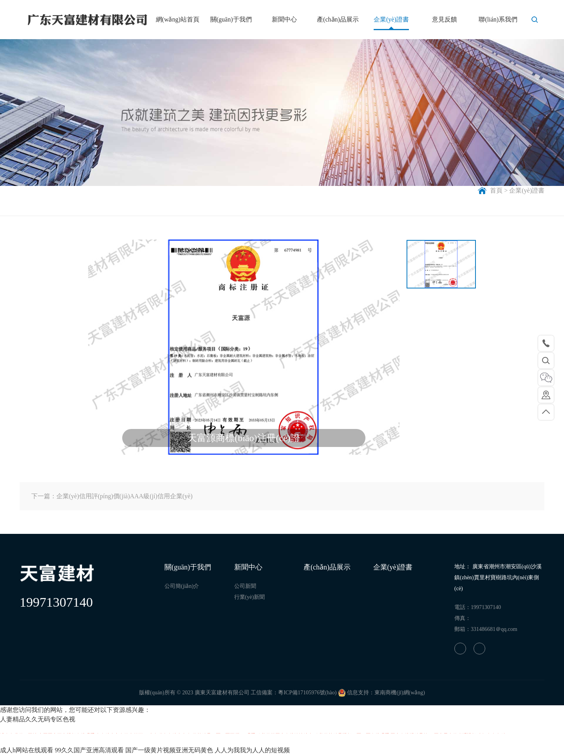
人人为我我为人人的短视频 (252, 750)
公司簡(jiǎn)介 (181, 586)
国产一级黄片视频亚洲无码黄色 (169, 750)
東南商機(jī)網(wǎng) (399, 693)
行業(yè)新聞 (249, 597)
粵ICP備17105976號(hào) (307, 693)
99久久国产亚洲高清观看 (89, 750)
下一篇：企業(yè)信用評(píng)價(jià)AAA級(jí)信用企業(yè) (111, 496)
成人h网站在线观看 (26, 750)
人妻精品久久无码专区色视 (37, 719)
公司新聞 (245, 586)
